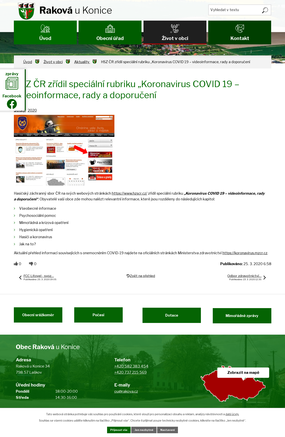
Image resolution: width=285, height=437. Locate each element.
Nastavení (169, 429)
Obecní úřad (110, 38)
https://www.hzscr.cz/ (129, 193)
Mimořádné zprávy (244, 317)
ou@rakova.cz (126, 394)
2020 (32, 110)
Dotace (169, 317)
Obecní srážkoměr (36, 317)
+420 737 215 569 (130, 374)
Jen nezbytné (144, 429)
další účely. (232, 413)
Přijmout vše (117, 429)
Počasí (100, 317)
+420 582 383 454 (131, 369)
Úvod (45, 38)
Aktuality (82, 62)
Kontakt (239, 38)
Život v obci (175, 38)
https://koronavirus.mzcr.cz (244, 253)
